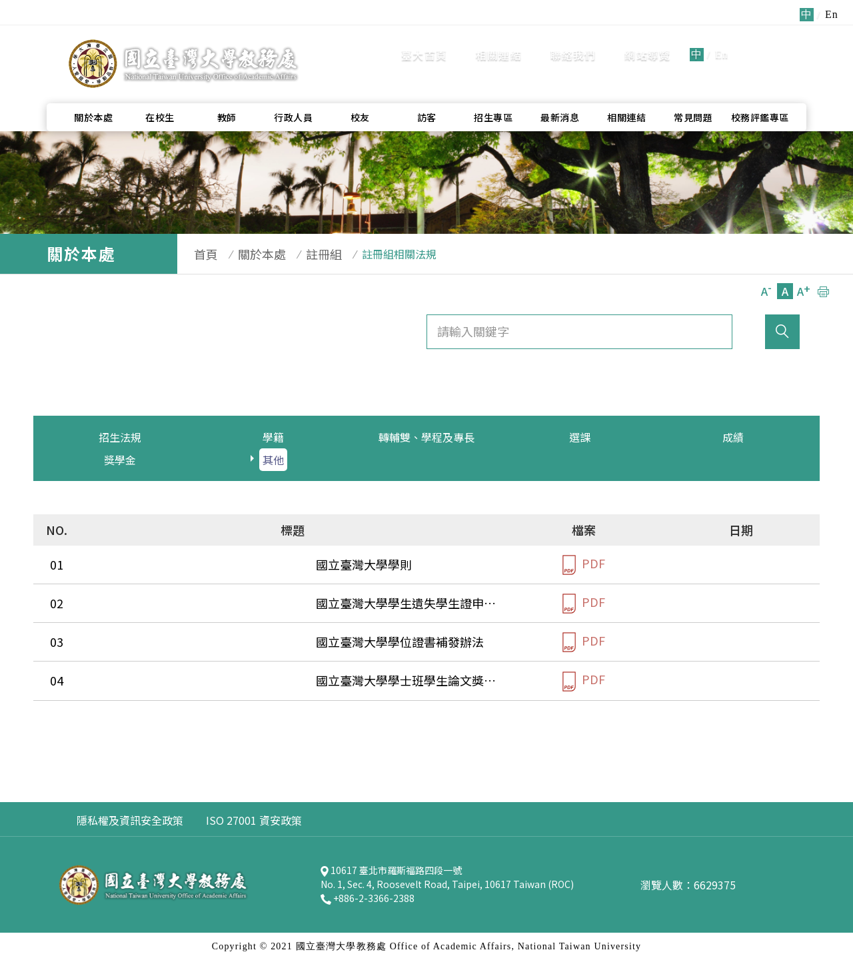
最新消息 (559, 87)
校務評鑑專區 (760, 87)
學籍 (273, 437)
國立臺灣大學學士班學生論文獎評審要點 (201, 680)
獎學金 (120, 460)
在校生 (160, 87)
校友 (360, 87)
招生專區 (493, 87)
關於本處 (93, 87)
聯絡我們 (573, 40)
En (721, 39)
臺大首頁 (424, 40)
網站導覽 (647, 40)
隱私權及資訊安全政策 (130, 820)
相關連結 (499, 40)
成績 (733, 437)
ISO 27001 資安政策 (254, 820)
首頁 (199, 253)
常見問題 (693, 87)
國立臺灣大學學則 (141, 564)
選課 (579, 437)
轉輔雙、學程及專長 (426, 437)
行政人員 (293, 87)
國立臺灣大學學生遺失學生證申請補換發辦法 (213, 603)
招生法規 (120, 437)
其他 (273, 460)
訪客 (426, 87)
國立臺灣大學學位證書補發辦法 (177, 641)
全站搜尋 (772, 39)
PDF (583, 564)
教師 (227, 87)
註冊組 (304, 253)
